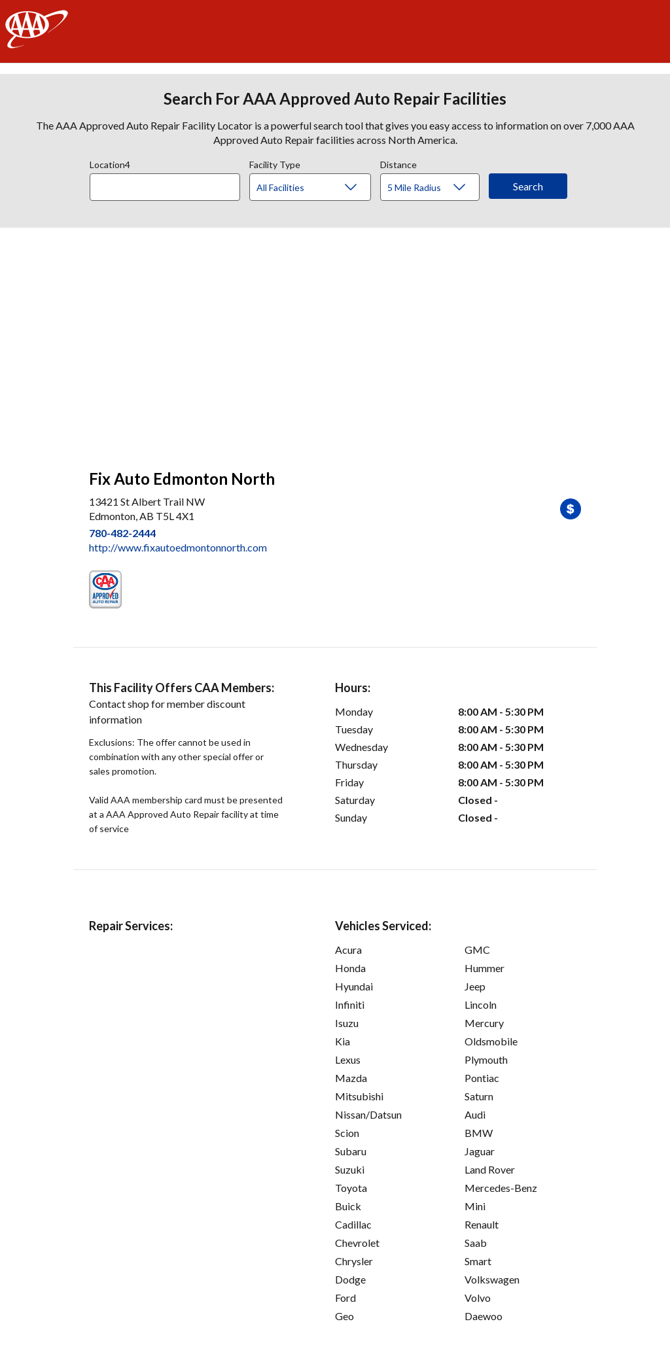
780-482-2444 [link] (122, 533)
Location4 (110, 163)
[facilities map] (335, 341)
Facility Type (274, 163)
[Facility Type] (320, 187)
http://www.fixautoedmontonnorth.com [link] (178, 547)
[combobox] (169, 184)
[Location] (165, 187)
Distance (398, 163)
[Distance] (435, 187)
